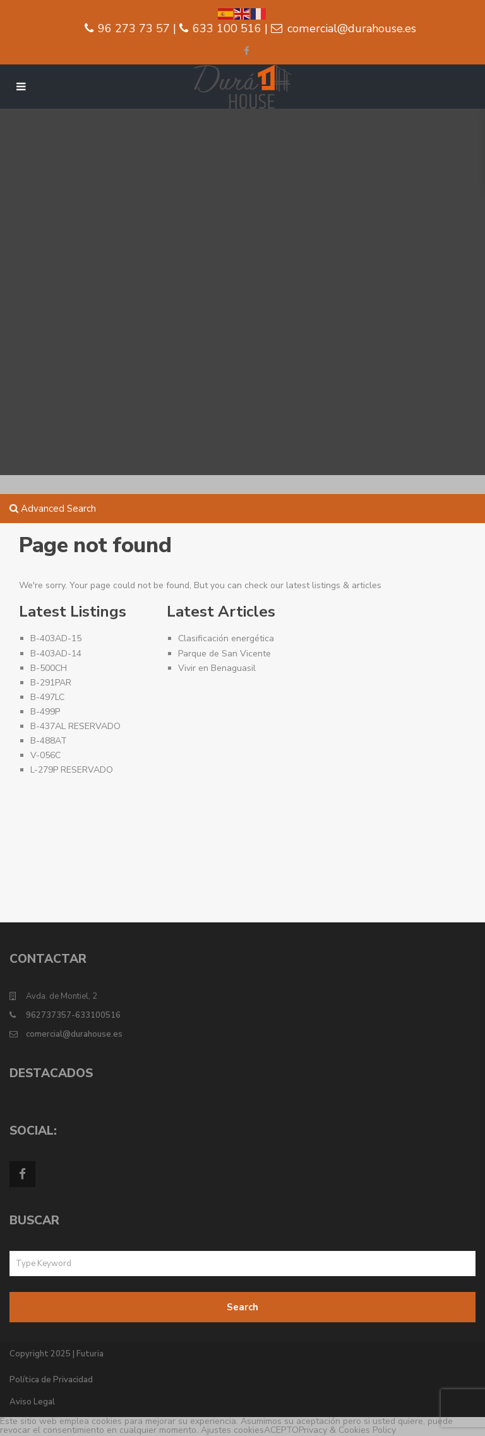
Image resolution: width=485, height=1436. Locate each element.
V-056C (45, 755)
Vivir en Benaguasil (217, 668)
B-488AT (48, 741)
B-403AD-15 (55, 638)
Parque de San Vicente (224, 654)
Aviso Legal (32, 1402)
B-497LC (47, 697)
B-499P (45, 712)
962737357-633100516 (73, 1015)
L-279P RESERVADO (71, 770)
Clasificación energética (226, 638)
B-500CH (48, 668)
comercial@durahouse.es (74, 1034)
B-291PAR (50, 683)
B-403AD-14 (55, 654)
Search (242, 1307)
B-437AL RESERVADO (75, 726)
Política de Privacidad (51, 1379)
